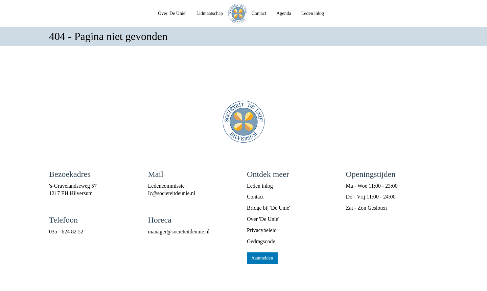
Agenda (283, 13)
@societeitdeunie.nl (171, 193)
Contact (259, 13)
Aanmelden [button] (262, 258)
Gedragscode (261, 241)
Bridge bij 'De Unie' (268, 208)
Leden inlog (312, 13)
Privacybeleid (262, 230)
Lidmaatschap (209, 13)
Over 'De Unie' (172, 13)
